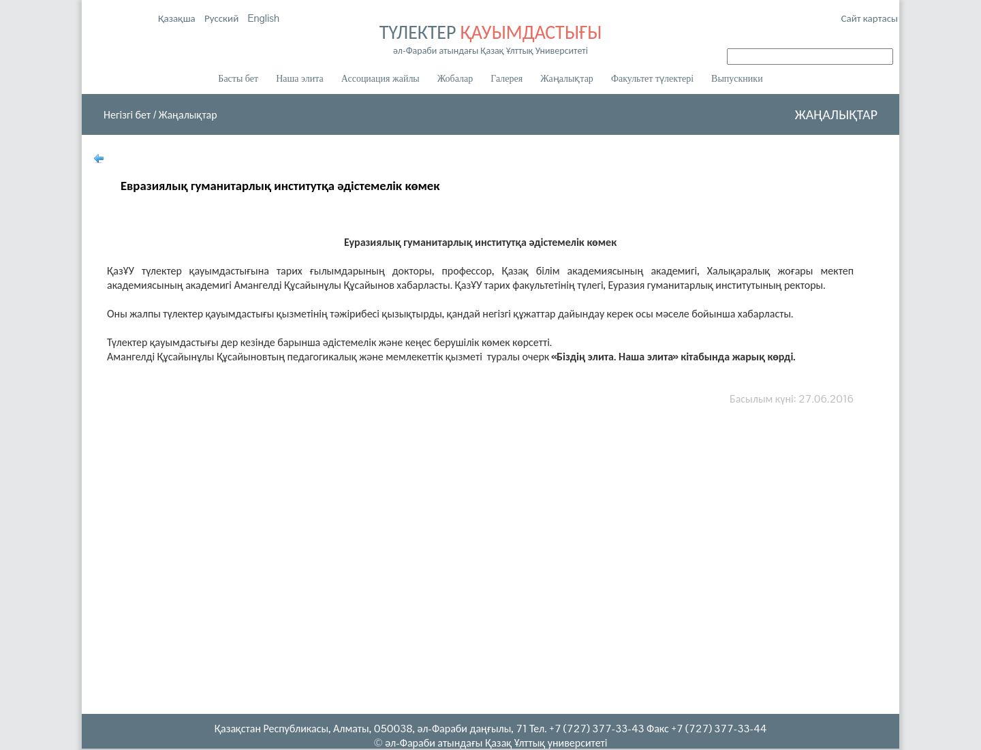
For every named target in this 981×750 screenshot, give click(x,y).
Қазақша (178, 18)
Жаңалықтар (566, 79)
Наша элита (300, 79)
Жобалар (455, 79)
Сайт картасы (869, 18)
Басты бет (238, 79)
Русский (222, 18)
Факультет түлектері (652, 79)
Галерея (506, 79)
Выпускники (737, 79)
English (263, 18)
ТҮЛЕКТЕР (490, 38)
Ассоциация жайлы (380, 79)
